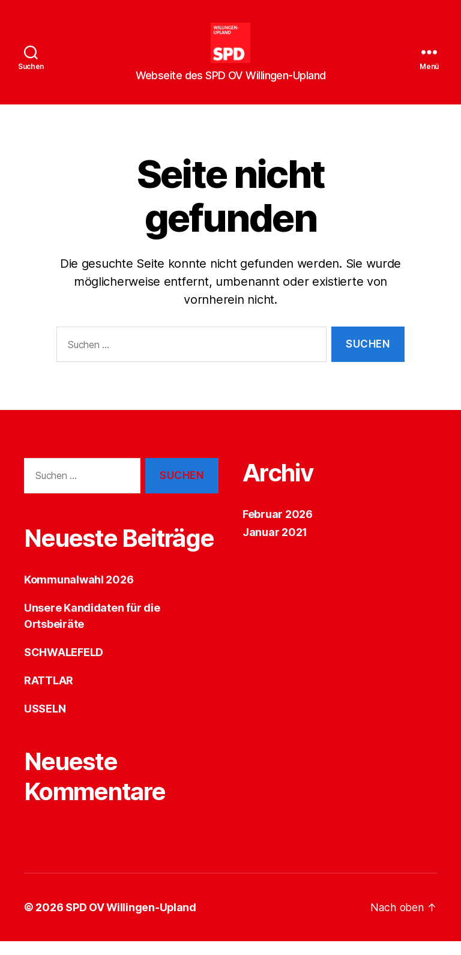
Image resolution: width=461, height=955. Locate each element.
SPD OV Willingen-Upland (131, 921)
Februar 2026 (278, 528)
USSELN (44, 722)
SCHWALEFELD (63, 666)
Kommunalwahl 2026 (78, 593)
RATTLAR (48, 694)
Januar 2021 (275, 546)
